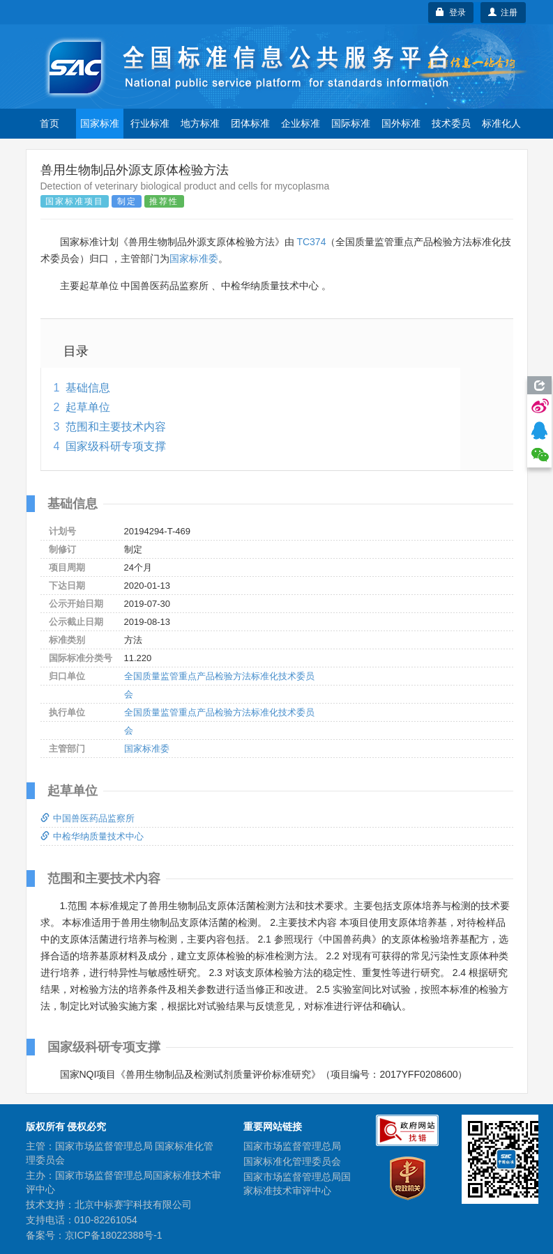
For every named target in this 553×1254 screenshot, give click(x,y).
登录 (451, 12)
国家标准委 (193, 258)
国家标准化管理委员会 (292, 1161)
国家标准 (99, 123)
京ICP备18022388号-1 (113, 1235)
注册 (503, 12)
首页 (49, 123)
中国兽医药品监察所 (87, 818)
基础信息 (88, 388)
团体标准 (250, 123)
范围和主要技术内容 (116, 427)
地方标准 (200, 123)
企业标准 (300, 123)
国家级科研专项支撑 (116, 446)
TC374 (311, 241)
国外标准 (401, 123)
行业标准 (149, 123)
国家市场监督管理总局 (292, 1146)
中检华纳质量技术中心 (92, 836)
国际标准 (350, 123)
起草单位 (88, 407)
